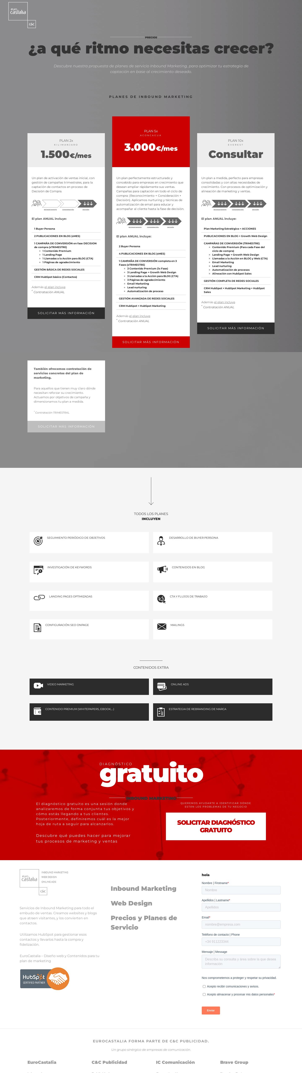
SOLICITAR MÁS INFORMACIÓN (66, 313)
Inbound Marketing (143, 888)
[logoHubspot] (45, 968)
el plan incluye (54, 287)
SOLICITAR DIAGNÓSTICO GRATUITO (216, 826)
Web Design (131, 903)
